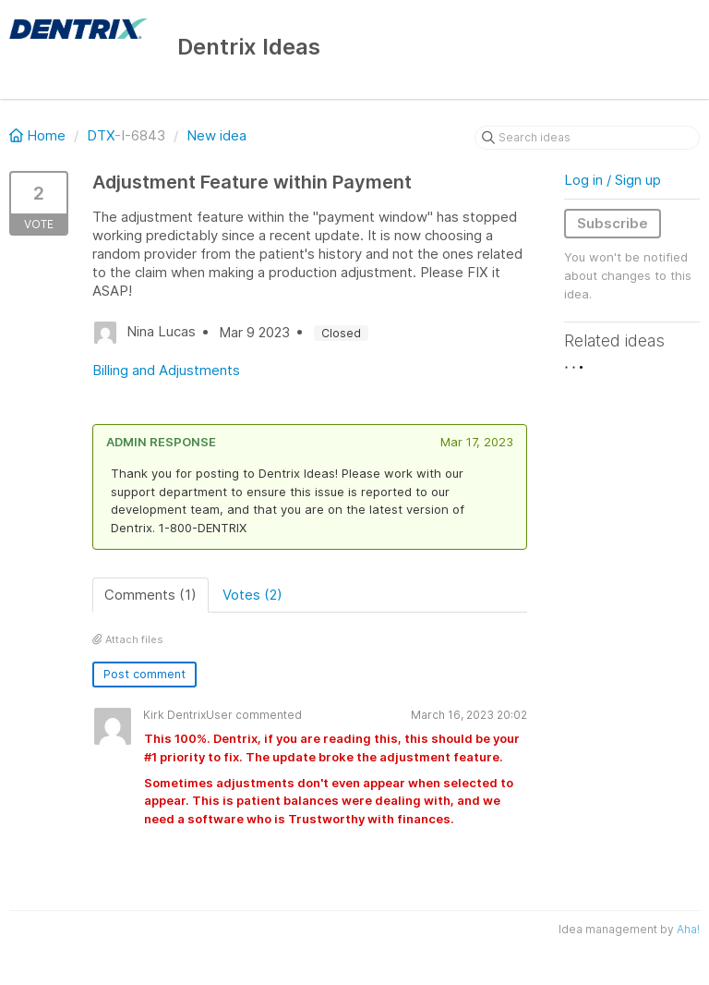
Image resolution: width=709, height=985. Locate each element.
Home (39, 135)
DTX (100, 135)
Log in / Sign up (612, 179)
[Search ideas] (587, 138)
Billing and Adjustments (166, 370)
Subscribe (612, 223)
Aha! (688, 929)
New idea (216, 135)
